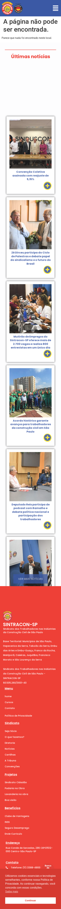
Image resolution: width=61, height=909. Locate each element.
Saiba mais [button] (11, 891)
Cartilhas (10, 754)
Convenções (12, 766)
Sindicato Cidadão (16, 782)
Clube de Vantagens (17, 816)
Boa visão (10, 800)
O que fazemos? (14, 737)
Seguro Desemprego (17, 828)
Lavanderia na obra (16, 794)
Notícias (10, 748)
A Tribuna (10, 760)
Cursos (9, 702)
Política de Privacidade (18, 715)
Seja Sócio (11, 731)
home (8, 696)
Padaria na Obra (15, 788)
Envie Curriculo (13, 833)
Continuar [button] (30, 900)
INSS (7, 822)
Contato (10, 708)
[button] (55, 8)
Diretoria (10, 743)
